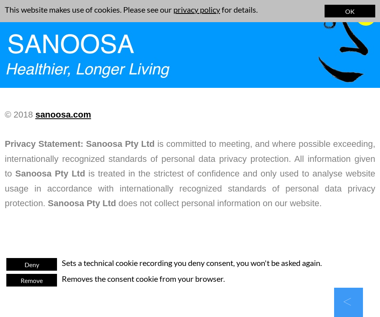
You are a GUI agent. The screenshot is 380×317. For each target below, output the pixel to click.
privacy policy (196, 9)
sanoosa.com (63, 115)
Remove (32, 280)
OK (350, 11)
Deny (32, 264)
